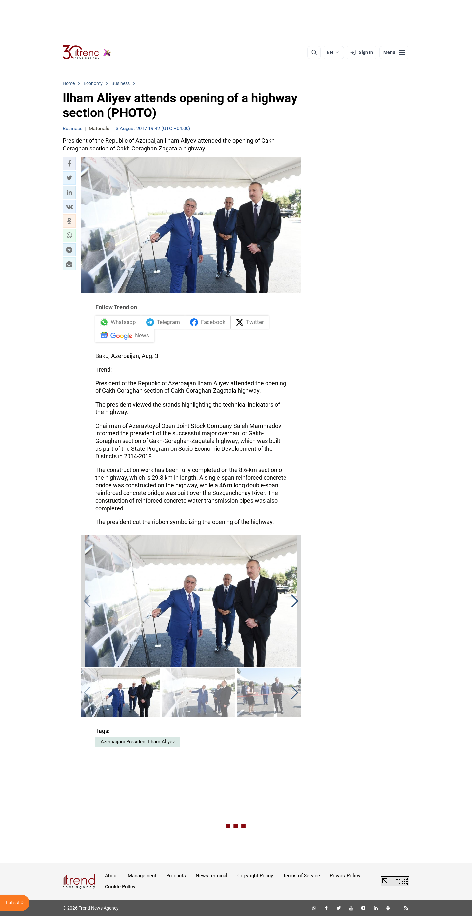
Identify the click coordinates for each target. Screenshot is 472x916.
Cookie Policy (120, 887)
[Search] (314, 52)
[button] (69, 163)
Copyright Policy (255, 876)
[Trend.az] (87, 52)
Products (176, 876)
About (111, 876)
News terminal (211, 876)
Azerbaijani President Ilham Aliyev (138, 742)
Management (142, 876)
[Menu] (394, 52)
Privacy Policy (345, 876)
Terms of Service (301, 876)
